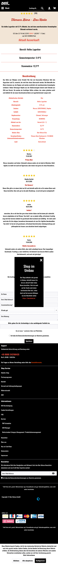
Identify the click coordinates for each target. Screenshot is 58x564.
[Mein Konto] (49, 8)
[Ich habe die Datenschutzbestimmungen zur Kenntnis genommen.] (9, 335)
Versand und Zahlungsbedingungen (11, 386)
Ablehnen (16, 560)
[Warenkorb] (54, 8)
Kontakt (3, 381)
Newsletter (4, 438)
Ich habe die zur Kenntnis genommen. (30, 335)
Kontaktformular (36, 362)
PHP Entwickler (6, 423)
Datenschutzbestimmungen (26, 335)
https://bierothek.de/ (29, 298)
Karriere (3, 419)
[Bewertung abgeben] (29, 310)
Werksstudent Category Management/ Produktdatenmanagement (21, 432)
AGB (2, 395)
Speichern (29, 341)
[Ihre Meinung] (29, 317)
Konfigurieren (40, 560)
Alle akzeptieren (27, 560)
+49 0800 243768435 (10, 354)
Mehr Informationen (29, 555)
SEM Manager (6, 428)
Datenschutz (5, 451)
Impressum (4, 455)
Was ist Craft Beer (6, 446)
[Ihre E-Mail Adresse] (25, 473)
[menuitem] (5, 8)
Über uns (3, 442)
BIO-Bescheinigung (6, 405)
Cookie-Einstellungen (7, 410)
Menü (5, 7)
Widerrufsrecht (5, 390)
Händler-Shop (5, 373)
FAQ (2, 414)
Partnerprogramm (6, 377)
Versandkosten (30, 487)
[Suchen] (42, 8)
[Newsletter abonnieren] (53, 473)
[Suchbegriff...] (36, 8)
